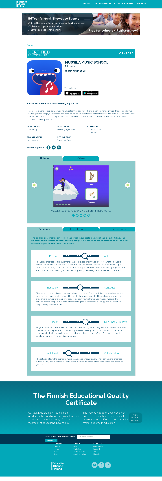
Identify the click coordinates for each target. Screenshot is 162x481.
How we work (125, 3)
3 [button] (81, 217)
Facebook (95, 453)
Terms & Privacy (81, 456)
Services (141, 3)
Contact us (78, 453)
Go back (30, 45)
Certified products (104, 3)
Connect (96, 448)
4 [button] (84, 217)
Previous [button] (34, 186)
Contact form (97, 451)
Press (59, 456)
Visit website (70, 89)
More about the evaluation (135, 420)
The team (60, 453)
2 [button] (77, 217)
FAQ (76, 451)
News (59, 459)
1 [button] (73, 217)
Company (61, 448)
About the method (81, 459)
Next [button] (127, 186)
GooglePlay (90, 94)
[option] (81, 191)
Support (79, 448)
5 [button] (88, 217)
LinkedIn (95, 459)
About (86, 3)
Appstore (72, 94)
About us (60, 451)
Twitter (94, 456)
